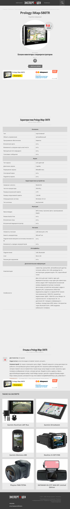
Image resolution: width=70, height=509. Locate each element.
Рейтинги (19, 3)
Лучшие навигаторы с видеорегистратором (35, 54)
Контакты (58, 496)
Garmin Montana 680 (18, 455)
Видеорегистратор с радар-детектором (42, 77)
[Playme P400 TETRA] (18, 471)
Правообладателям (56, 501)
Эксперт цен (33, 3)
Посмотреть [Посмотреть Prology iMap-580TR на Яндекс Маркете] (17, 76)
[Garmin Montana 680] (18, 441)
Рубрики (47, 3)
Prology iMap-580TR (18, 72)
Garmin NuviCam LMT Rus (18, 425)
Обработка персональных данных (52, 500)
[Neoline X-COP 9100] (52, 441)
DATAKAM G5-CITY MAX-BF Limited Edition (52, 486)
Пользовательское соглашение (47, 499)
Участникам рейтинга (15, 506)
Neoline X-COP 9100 (52, 455)
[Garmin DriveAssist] (52, 411)
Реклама (11, 503)
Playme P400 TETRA (18, 485)
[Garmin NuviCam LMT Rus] (18, 411)
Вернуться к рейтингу (35, 66)
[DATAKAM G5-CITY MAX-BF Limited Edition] (52, 471)
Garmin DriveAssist (52, 425)
